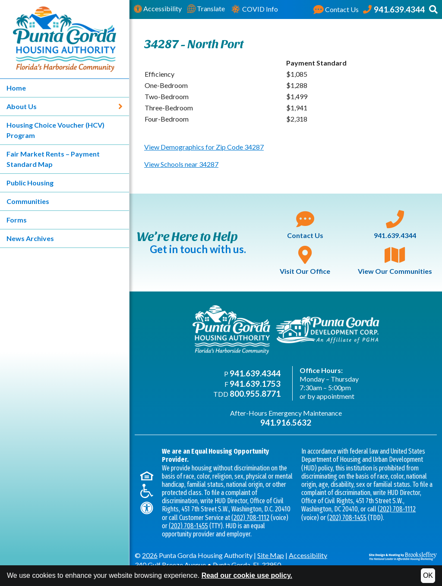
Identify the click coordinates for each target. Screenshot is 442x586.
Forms (16, 220)
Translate (206, 9)
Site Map (270, 555)
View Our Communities (395, 260)
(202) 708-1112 (250, 518)
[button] (433, 9)
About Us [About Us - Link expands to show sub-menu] (64, 106)
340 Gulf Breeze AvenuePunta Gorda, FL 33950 (208, 565)
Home (16, 88)
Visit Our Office (305, 260)
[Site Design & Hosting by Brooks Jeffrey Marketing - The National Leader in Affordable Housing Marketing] (403, 555)
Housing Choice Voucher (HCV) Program (55, 130)
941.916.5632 (285, 422)
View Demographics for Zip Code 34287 (204, 147)
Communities (27, 201)
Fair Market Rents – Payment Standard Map (53, 159)
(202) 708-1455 (188, 526)
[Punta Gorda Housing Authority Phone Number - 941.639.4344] (394, 9)
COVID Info (254, 9)
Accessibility (158, 9)
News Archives (30, 238)
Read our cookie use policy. (247, 575)
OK (428, 575)
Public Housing (30, 183)
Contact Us (305, 224)
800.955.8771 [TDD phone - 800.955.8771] (255, 393)
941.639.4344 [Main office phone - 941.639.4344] (255, 373)
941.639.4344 (395, 224)
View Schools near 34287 (181, 164)
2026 (150, 555)
